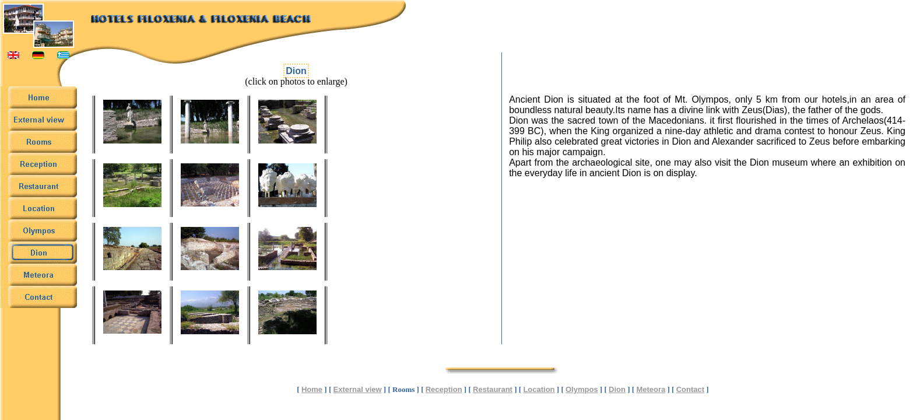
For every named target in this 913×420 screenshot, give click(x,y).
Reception (444, 389)
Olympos (582, 389)
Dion (617, 389)
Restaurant (492, 389)
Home (311, 389)
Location (538, 389)
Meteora (650, 389)
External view (357, 389)
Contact (690, 389)
